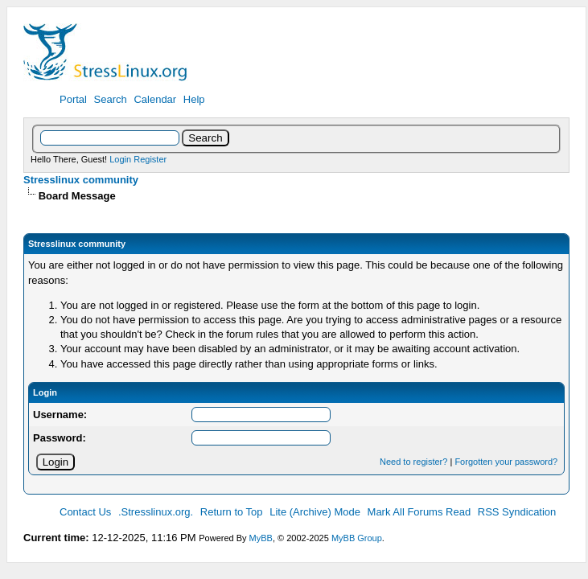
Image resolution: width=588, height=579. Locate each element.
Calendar (155, 99)
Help (194, 99)
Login (120, 159)
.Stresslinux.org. (155, 512)
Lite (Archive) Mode (314, 512)
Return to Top (231, 512)
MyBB (261, 538)
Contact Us (85, 512)
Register (150, 159)
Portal (73, 99)
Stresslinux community (80, 180)
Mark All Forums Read (419, 512)
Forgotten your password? (505, 461)
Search (110, 99)
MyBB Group (356, 538)
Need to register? (413, 461)
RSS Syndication (517, 512)
